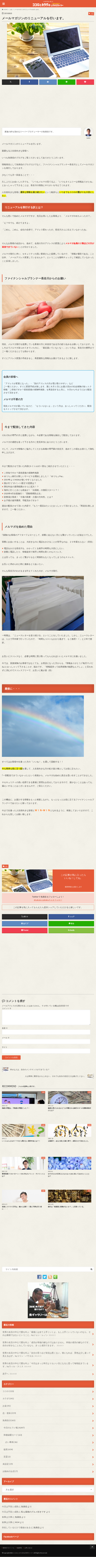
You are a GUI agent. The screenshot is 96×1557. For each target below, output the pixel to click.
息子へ (10, 1374)
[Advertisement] (48, 108)
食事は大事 (7, 1517)
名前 (5, 1028)
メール (5, 1038)
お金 (6, 866)
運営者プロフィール (8, 1548)
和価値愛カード (13, 1435)
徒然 (8, 1449)
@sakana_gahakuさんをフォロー (48, 899)
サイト (4, 1047)
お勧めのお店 (10, 1471)
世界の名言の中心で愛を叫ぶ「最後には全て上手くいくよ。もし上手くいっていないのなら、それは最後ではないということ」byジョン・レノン (47, 1334)
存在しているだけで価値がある (16, 1527)
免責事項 (19, 1548)
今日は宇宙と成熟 (10, 1506)
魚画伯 (9, 1420)
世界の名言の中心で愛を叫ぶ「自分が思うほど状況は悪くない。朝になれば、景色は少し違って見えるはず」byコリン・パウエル (47, 1355)
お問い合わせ (28, 1548)
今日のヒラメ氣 (14, 1427)
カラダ (8, 1398)
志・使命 (9, 1413)
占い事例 (11, 1442)
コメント (6, 1008)
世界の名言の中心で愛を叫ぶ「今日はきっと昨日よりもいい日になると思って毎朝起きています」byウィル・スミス (46, 1365)
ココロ (8, 1391)
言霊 (7, 1456)
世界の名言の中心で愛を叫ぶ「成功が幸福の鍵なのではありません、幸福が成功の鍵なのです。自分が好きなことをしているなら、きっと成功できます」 (47, 1344)
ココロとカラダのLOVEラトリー (23, 1553)
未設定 (8, 1464)
